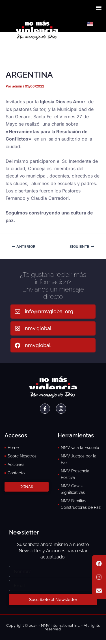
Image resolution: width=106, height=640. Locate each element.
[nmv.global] (17, 328)
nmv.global (38, 328)
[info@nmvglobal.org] (17, 311)
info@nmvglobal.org (49, 311)
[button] (98, 7)
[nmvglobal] (17, 345)
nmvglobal (38, 345)
